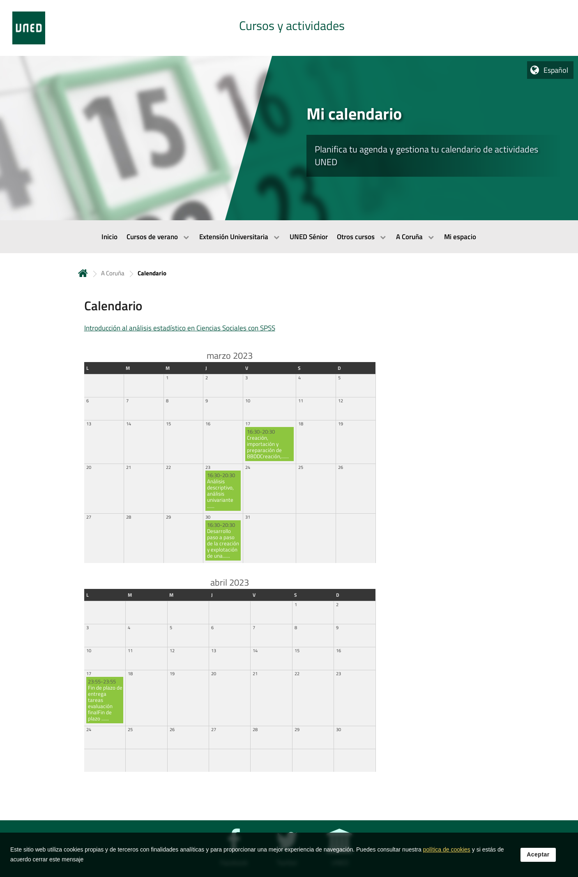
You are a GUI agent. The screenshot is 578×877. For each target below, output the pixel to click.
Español (555, 70)
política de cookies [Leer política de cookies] (446, 850)
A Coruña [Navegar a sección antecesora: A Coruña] (112, 273)
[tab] (289, 28)
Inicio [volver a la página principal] (83, 273)
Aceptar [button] (538, 855)
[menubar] (289, 236)
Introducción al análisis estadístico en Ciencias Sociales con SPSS (179, 328)
